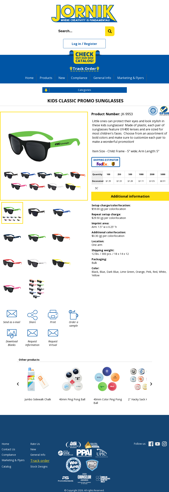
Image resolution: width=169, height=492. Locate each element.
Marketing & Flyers (130, 78)
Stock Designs (39, 466)
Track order (39, 460)
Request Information (32, 343)
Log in (76, 44)
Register (90, 44)
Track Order (84, 68)
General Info (102, 78)
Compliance (79, 78)
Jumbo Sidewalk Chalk (38, 399)
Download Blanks (12, 343)
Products (46, 78)
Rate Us (35, 444)
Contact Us (8, 449)
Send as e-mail (11, 322)
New (61, 78)
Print (53, 322)
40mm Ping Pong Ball (72, 399)
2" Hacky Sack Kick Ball (142, 399)
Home (29, 78)
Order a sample (73, 323)
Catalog (6, 466)
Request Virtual (53, 343)
